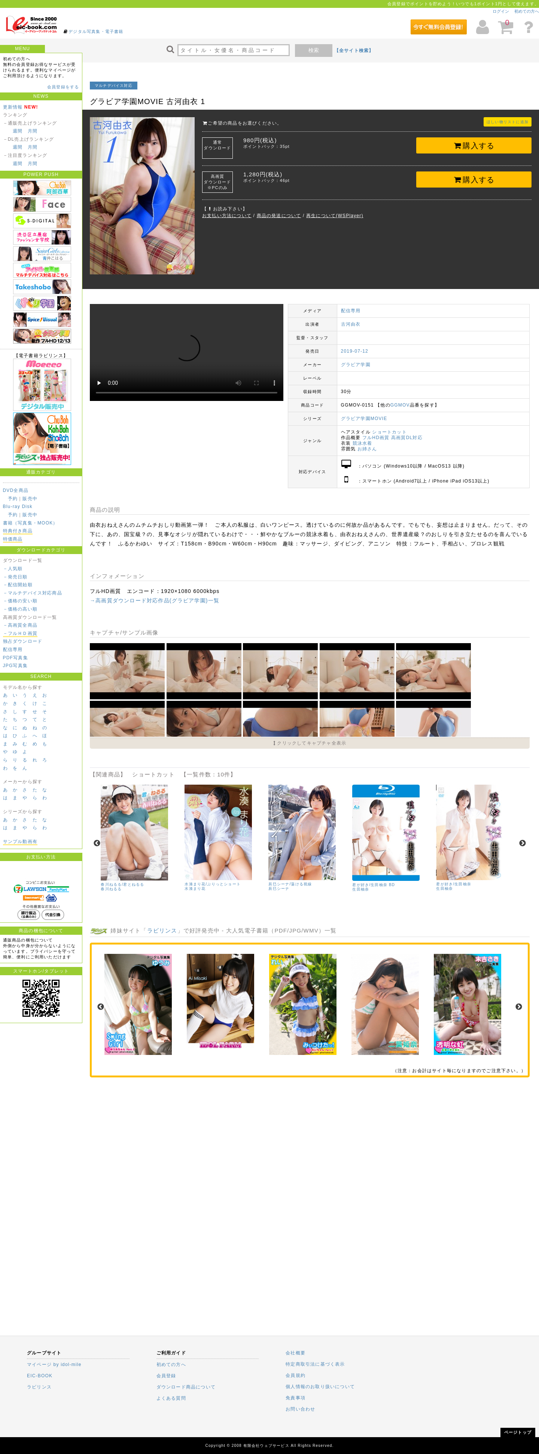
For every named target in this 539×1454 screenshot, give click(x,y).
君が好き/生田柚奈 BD (373, 885)
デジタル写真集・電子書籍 (95, 31)
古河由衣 (351, 324)
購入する (474, 146)
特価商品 (13, 539)
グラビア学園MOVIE (364, 418)
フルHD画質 (376, 437)
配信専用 (13, 649)
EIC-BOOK (39, 1375)
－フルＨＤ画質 (20, 633)
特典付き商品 (18, 530)
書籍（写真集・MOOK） (30, 523)
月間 (32, 131)
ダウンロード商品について (186, 1387)
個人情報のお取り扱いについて (320, 1386)
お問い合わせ (300, 1409)
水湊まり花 (195, 888)
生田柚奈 (360, 889)
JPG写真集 (15, 665)
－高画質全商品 (20, 625)
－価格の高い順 (20, 609)
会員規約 (295, 1375)
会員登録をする (63, 87)
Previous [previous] (97, 843)
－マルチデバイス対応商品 (32, 593)
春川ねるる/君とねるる (122, 884)
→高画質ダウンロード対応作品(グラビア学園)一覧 (154, 600)
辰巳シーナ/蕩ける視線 (290, 884)
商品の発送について (279, 215)
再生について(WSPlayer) (334, 215)
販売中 (29, 498)
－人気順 (13, 568)
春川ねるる (111, 889)
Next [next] (522, 843)
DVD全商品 (16, 490)
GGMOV (400, 405)
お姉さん (367, 448)
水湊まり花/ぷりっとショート (213, 884)
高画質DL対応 (407, 437)
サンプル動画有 (20, 841)
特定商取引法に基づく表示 (315, 1364)
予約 (13, 498)
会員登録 (166, 1375)
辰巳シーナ (278, 888)
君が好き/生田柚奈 (453, 884)
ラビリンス (162, 930)
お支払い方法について (227, 215)
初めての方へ (526, 11)
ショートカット (389, 432)
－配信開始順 (18, 584)
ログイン (501, 11)
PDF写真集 (15, 657)
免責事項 (295, 1397)
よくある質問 (171, 1398)
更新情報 (13, 107)
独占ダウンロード (23, 641)
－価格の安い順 (20, 600)
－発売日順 (15, 577)
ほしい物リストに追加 (508, 122)
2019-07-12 (354, 351)
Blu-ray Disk (18, 506)
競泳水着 (362, 443)
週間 (17, 131)
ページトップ (518, 1432)
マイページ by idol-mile (54, 1364)
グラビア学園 (356, 364)
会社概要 (295, 1353)
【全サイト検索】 (354, 50)
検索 (313, 50)
